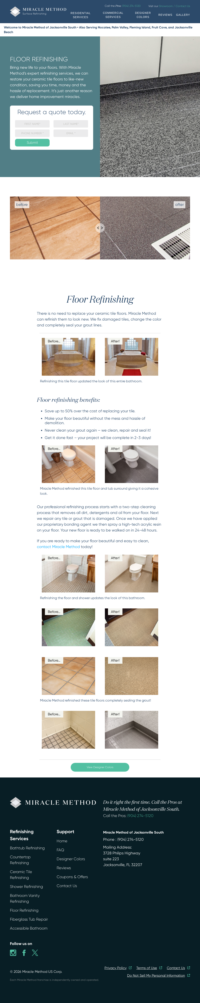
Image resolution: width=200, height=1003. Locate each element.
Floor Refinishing (24, 910)
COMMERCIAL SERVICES (113, 15)
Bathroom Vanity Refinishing (25, 898)
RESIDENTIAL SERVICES (81, 15)
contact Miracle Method (58, 547)
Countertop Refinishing (20, 860)
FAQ (60, 850)
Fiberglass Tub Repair (29, 919)
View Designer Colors (100, 767)
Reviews (64, 868)
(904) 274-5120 (140, 816)
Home (62, 841)
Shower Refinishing (26, 886)
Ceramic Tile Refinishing (21, 875)
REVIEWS (165, 14)
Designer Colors (71, 859)
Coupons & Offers (72, 877)
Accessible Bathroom (28, 928)
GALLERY (183, 14)
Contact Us (67, 886)
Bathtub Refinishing (27, 848)
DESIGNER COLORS (143, 15)
